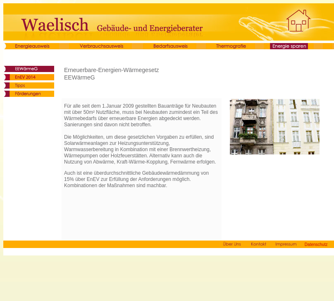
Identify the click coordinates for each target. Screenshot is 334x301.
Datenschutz (316, 244)
